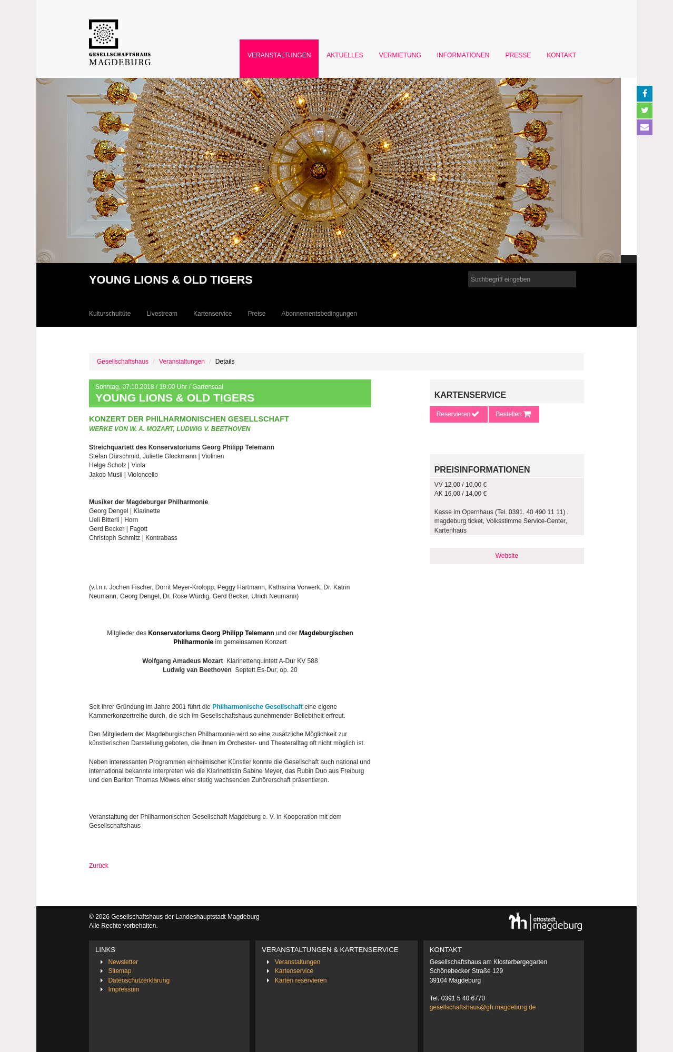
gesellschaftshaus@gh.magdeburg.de (483, 1007)
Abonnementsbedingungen (319, 313)
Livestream (161, 313)
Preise (256, 313)
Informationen (463, 55)
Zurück (98, 865)
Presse (518, 55)
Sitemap (119, 971)
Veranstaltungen (279, 55)
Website (507, 555)
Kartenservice (212, 313)
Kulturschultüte (110, 313)
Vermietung (400, 55)
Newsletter (123, 962)
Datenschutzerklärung (139, 980)
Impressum (123, 989)
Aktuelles (344, 55)
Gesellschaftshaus (123, 361)
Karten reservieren (301, 980)
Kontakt (561, 55)
